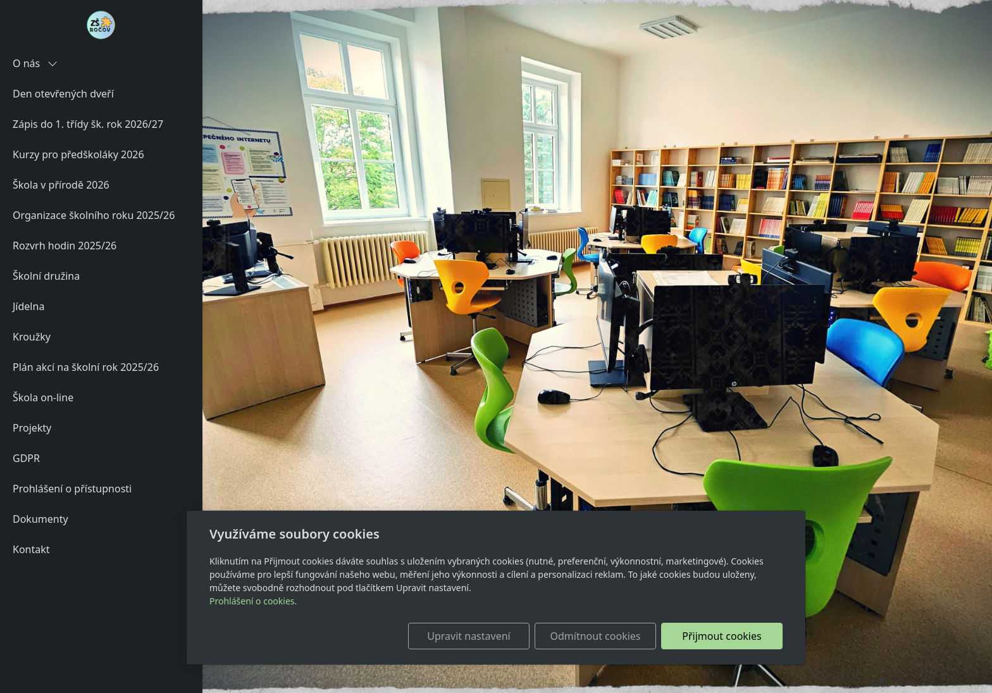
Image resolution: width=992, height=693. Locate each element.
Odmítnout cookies (595, 636)
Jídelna (28, 306)
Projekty (32, 428)
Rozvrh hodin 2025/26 (64, 246)
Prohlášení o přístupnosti (72, 489)
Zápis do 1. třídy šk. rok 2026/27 (88, 124)
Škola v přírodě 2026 (61, 185)
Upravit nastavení (468, 636)
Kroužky (32, 337)
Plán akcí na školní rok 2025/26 (86, 367)
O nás (35, 63)
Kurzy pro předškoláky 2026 (78, 154)
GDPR (26, 458)
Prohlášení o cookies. (253, 601)
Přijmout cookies (721, 636)
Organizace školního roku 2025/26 (94, 215)
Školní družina (46, 276)
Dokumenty (40, 519)
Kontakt (31, 549)
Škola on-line (43, 397)
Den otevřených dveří (63, 94)
